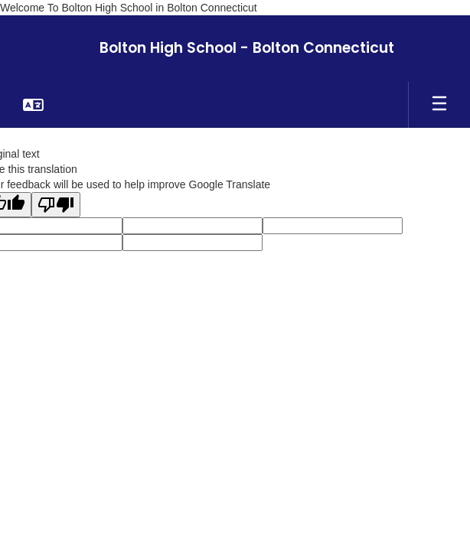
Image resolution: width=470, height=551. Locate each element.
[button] (33, 105)
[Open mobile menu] (439, 105)
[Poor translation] (55, 204)
